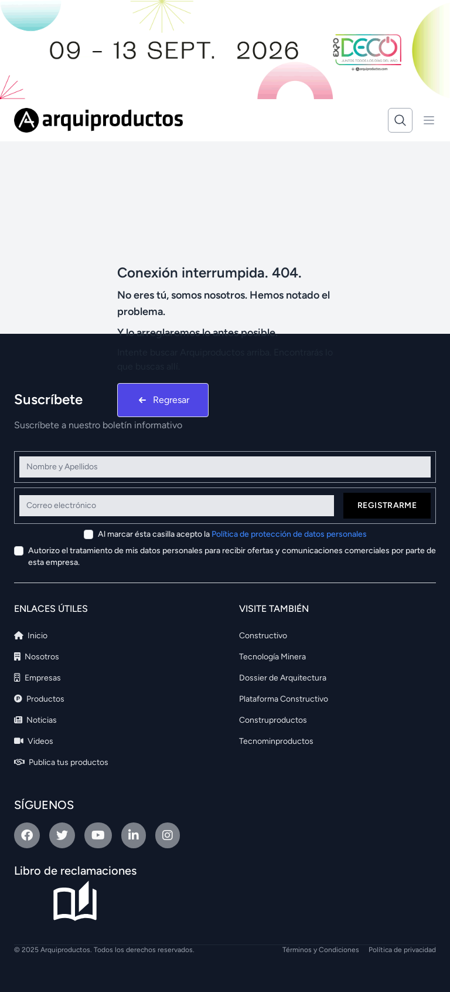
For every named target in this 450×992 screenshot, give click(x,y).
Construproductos (273, 720)
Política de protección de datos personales (289, 534)
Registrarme (387, 505)
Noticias (35, 720)
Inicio (30, 636)
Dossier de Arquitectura (282, 678)
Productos (39, 699)
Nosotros (36, 657)
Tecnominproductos (276, 741)
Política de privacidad (402, 950)
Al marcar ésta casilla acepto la (232, 534)
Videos (33, 741)
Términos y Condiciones (320, 950)
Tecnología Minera (272, 657)
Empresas (37, 678)
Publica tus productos (61, 762)
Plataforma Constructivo (283, 699)
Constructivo (263, 636)
